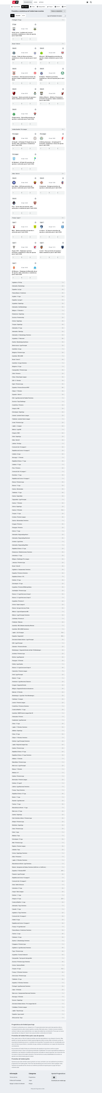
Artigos (41, 2)
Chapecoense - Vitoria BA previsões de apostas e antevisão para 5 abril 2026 (23, 118)
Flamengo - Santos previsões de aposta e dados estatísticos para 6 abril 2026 (24, 97)
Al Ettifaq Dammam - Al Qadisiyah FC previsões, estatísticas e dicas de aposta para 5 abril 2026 (51, 143)
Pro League (15, 134)
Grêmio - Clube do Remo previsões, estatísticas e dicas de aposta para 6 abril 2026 (24, 58)
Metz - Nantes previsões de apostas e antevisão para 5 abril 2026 (23, 231)
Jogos (35, 2)
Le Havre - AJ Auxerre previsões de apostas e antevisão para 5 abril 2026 (50, 231)
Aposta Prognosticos (58, 1073)
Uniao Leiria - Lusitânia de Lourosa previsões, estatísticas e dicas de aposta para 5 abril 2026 (24, 34)
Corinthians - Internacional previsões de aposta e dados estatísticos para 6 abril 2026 (23, 78)
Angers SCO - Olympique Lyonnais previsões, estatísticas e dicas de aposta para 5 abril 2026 (24, 252)
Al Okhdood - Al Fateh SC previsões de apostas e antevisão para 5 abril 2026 (23, 163)
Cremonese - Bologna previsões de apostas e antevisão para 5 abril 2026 (50, 187)
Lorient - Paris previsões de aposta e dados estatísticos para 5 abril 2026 (50, 251)
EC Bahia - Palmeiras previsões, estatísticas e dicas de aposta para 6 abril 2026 (51, 78)
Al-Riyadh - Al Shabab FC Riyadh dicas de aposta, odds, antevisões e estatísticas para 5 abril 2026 (24, 143)
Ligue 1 (14, 222)
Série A (14, 48)
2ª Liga (14, 24)
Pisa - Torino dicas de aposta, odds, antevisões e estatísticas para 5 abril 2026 (24, 207)
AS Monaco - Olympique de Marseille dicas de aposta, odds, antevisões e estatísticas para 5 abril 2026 (24, 273)
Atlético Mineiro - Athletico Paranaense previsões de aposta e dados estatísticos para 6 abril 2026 (51, 98)
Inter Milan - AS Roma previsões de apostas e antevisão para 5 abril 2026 (23, 187)
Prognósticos (28, 2)
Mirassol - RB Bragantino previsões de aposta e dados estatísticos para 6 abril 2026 (51, 58)
